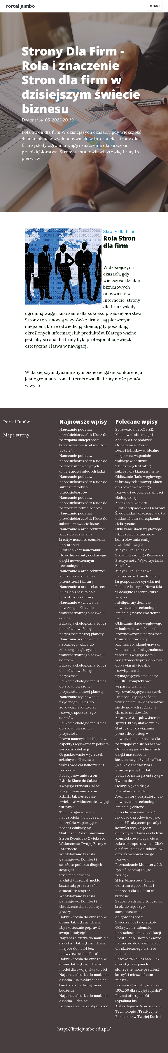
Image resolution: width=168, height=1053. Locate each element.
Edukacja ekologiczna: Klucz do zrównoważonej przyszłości (82, 670)
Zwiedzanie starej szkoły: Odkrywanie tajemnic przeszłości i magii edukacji (138, 927)
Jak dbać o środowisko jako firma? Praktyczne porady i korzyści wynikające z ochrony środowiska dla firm (139, 825)
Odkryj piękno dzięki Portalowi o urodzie (132, 788)
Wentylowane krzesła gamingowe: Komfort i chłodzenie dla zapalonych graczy (81, 904)
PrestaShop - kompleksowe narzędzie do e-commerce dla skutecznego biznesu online (138, 946)
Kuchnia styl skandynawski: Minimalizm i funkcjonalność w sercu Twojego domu (139, 649)
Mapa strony (16, 435)
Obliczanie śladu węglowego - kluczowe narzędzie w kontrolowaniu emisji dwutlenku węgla (138, 537)
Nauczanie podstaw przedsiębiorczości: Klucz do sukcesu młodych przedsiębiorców (83, 484)
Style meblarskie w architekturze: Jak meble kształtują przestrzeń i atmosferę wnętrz (79, 883)
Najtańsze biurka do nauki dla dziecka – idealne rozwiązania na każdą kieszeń (83, 1000)
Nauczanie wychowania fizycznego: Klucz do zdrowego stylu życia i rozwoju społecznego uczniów (78, 707)
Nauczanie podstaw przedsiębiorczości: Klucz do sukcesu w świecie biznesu (83, 518)
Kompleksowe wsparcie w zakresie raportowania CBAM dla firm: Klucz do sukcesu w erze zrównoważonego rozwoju (139, 848)
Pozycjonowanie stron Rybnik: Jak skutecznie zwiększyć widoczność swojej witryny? (84, 799)
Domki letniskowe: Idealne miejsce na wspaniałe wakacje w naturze (137, 455)
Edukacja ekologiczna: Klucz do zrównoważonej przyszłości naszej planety (82, 628)
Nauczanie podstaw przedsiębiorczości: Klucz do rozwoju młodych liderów (83, 502)
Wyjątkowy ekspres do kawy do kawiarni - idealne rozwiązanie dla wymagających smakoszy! (138, 668)
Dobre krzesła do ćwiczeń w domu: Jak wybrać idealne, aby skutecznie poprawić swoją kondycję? (83, 925)
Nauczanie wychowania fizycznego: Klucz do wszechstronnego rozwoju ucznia (82, 610)
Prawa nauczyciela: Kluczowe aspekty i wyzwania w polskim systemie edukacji (84, 743)
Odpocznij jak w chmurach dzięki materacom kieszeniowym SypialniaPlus (138, 754)
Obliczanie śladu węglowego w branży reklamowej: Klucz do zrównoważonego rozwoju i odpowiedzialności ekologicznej (139, 487)
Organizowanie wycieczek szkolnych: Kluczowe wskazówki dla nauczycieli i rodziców (81, 762)
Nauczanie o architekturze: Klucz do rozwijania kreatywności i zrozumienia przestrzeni (82, 537)
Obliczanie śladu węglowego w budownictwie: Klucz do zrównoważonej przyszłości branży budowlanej (138, 631)
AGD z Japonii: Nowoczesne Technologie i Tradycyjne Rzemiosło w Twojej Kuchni (138, 1011)
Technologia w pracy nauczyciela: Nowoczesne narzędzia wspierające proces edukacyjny (80, 820)
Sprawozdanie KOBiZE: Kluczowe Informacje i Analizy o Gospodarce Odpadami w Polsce (134, 437)
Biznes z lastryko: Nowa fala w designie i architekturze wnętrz (138, 591)
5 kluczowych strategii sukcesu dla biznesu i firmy (137, 468)
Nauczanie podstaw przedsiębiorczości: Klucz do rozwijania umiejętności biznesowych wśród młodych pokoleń (83, 439)
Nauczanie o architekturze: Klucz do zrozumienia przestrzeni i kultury (82, 576)
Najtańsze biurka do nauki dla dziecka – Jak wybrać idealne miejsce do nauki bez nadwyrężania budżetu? (83, 946)
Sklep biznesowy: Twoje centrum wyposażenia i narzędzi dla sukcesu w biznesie (135, 888)
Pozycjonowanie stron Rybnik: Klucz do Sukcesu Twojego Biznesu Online (79, 780)
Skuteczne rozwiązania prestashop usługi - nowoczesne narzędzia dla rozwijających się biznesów (138, 736)
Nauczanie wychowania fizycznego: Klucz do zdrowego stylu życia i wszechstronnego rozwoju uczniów (82, 649)
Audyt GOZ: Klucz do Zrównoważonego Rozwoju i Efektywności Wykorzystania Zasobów (139, 558)
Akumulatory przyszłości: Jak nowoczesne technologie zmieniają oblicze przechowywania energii (139, 804)
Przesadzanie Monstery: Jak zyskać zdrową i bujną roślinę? (138, 869)
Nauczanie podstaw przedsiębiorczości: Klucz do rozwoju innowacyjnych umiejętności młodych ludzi (83, 463)
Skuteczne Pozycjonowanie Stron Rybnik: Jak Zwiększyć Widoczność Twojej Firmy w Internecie (83, 841)
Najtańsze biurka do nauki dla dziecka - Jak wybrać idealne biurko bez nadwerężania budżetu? (83, 982)
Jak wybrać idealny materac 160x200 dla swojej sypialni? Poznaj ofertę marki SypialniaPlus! (138, 993)
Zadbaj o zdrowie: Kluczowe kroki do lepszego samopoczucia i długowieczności (138, 909)
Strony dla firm (118, 231)
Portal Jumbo (20, 6)
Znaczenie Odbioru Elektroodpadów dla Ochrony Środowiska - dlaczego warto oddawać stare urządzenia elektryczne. (140, 513)
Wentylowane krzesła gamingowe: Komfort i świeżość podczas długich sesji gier (80, 862)
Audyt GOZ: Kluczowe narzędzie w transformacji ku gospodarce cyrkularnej (137, 576)
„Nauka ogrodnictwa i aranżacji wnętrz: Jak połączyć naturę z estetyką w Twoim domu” (139, 773)
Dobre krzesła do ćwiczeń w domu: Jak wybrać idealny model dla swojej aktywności (83, 964)
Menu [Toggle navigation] (155, 6)
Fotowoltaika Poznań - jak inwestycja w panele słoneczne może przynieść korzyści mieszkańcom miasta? (137, 969)
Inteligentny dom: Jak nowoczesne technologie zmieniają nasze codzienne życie (137, 610)
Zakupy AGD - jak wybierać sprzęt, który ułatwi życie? (137, 720)
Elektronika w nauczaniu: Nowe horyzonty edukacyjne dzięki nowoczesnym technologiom (83, 558)
